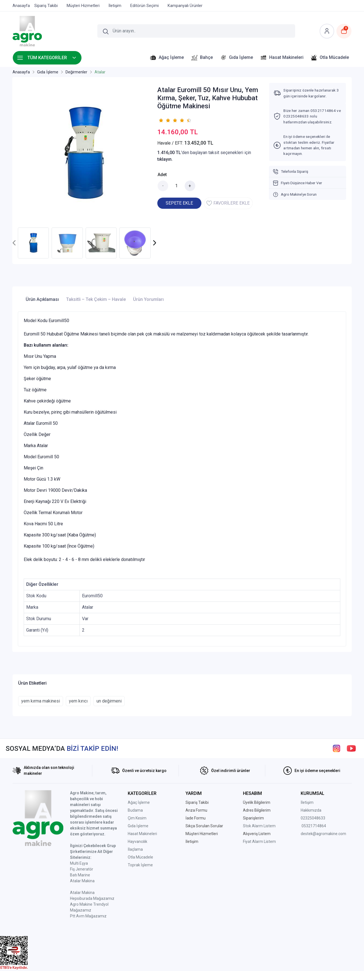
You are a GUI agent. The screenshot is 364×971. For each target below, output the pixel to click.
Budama (135, 810)
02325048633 (313, 818)
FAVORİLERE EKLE (228, 203)
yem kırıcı (78, 701)
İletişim (307, 802)
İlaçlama (135, 849)
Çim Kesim (137, 818)
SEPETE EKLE (179, 203)
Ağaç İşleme (139, 802)
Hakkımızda (311, 810)
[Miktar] (176, 186)
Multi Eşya (79, 863)
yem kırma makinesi (40, 701)
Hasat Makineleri (142, 833)
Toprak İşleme (140, 865)
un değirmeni (109, 701)
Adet (162, 174)
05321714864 (314, 826)
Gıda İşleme (138, 826)
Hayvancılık (137, 841)
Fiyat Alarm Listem (259, 841)
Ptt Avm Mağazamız (88, 916)
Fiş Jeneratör (81, 869)
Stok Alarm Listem (259, 826)
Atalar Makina (82, 881)
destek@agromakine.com (323, 833)
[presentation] (14, 243)
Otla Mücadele (140, 857)
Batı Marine (80, 875)
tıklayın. (165, 159)
